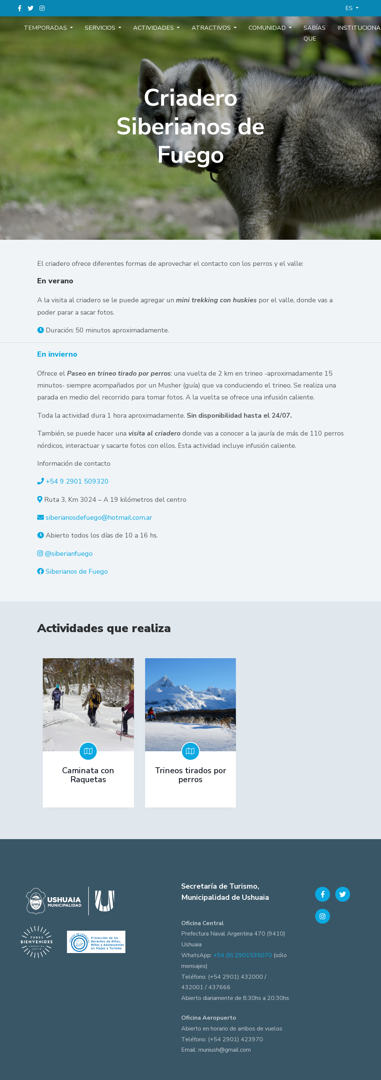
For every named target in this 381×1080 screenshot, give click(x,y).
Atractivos (191, 27)
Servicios (92, 27)
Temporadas (43, 27)
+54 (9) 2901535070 (242, 953)
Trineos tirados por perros (190, 775)
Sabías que (282, 32)
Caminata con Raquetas (88, 775)
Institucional (323, 27)
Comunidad (241, 27)
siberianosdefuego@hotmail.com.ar (99, 517)
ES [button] (349, 8)
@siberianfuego (69, 553)
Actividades (139, 27)
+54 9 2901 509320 (77, 481)
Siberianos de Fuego (77, 571)
